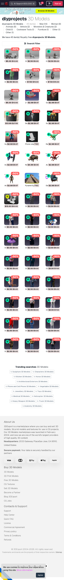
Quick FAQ (8, 519)
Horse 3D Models (42, 376)
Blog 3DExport (10, 496)
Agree (40, 575)
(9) (56, 24)
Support (7, 511)
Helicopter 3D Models (42, 396)
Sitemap (59, 552)
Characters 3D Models (43, 372)
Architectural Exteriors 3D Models (32, 381)
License (7, 523)
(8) (10, 26)
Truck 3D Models (45, 401)
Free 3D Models (11, 480)
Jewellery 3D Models (23, 391)
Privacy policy (10, 531)
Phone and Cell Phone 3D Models (21, 386)
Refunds (7, 539)
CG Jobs (8, 500)
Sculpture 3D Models (20, 372)
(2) (24, 26)
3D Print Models (11, 476)
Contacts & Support (15, 506)
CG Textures (9, 484)
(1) (9, 29)
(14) (43, 24)
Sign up (58, 3)
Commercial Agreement (14, 527)
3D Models (9, 472)
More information (24, 570)
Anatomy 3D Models (32, 406)
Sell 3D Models (11, 488)
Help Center (9, 515)
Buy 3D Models (13, 467)
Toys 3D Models (43, 391)
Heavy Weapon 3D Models (22, 401)
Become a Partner (12, 492)
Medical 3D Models (20, 396)
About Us (9, 421)
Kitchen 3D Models (23, 376)
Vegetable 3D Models (48, 386)
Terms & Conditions (12, 535)
